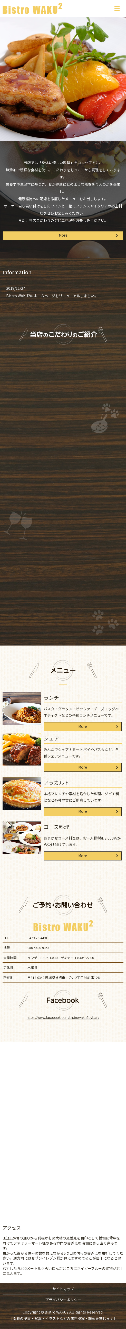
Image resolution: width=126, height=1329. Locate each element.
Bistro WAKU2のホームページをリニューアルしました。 (52, 295)
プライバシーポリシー (63, 1299)
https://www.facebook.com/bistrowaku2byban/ (63, 1018)
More (63, 235)
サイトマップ (63, 1288)
